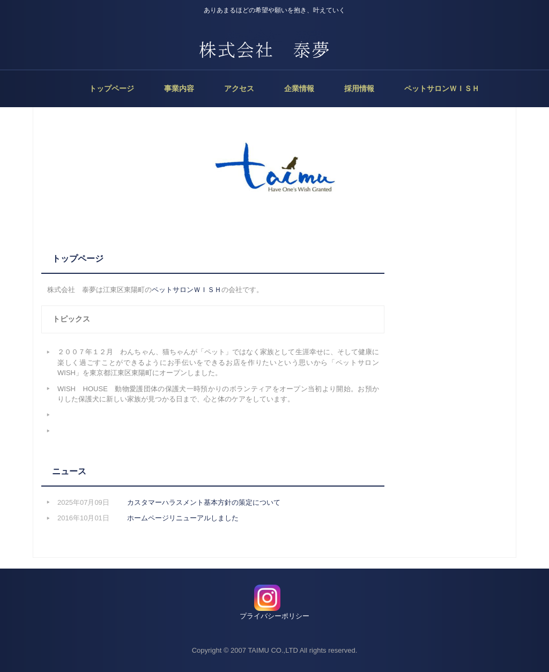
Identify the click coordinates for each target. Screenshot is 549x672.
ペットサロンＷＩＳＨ (441, 88)
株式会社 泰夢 (274, 37)
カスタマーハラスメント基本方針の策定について (203, 502)
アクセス (239, 88)
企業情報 (299, 88)
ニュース (69, 471)
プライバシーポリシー (274, 616)
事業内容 (179, 88)
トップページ (111, 88)
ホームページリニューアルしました (183, 518)
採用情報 (359, 88)
